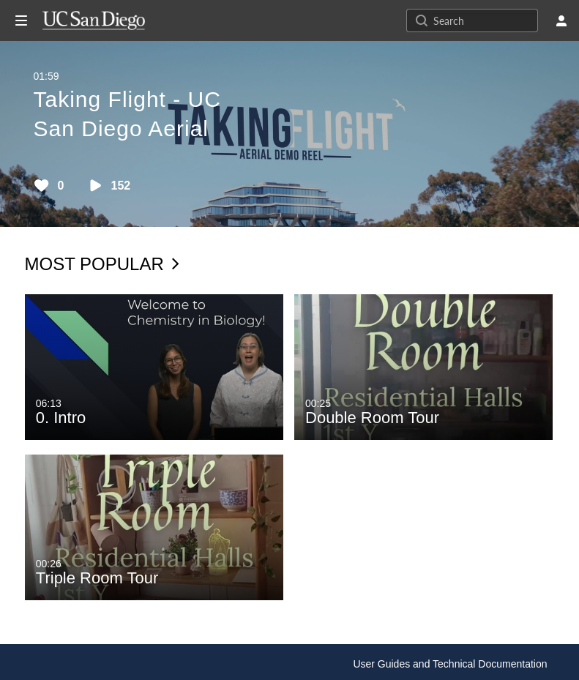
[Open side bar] (21, 20)
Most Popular (102, 264)
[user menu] (561, 20)
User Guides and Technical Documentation (450, 664)
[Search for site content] (483, 20)
